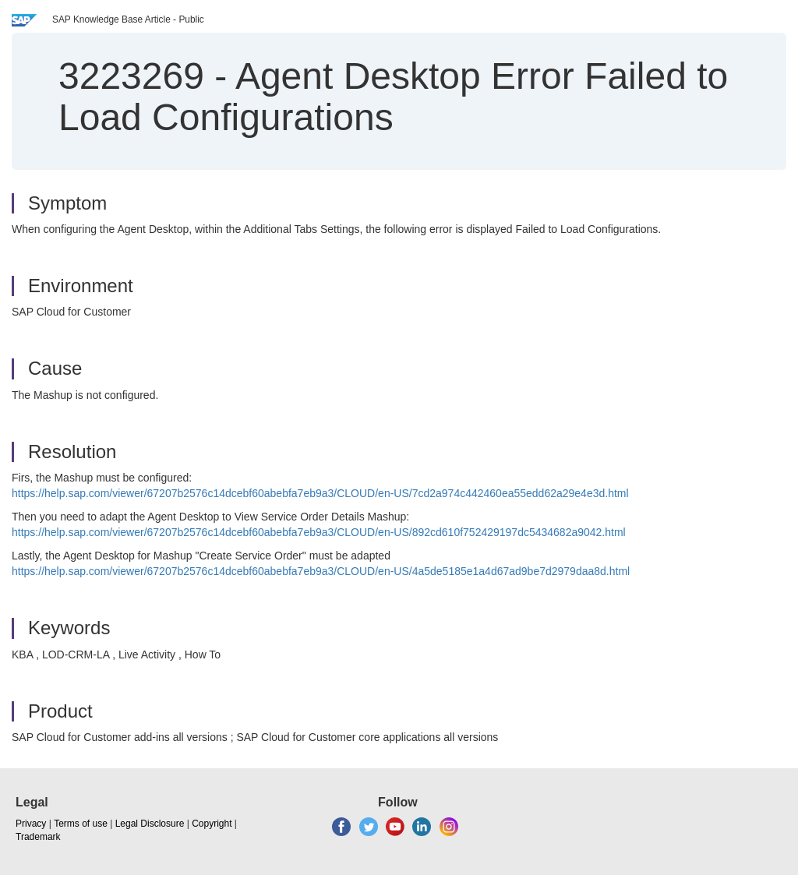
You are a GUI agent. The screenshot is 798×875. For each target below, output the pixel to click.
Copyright (211, 823)
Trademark (38, 836)
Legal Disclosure (150, 823)
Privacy (31, 823)
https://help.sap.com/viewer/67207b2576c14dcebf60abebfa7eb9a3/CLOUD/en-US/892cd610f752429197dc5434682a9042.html (319, 532)
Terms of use (81, 823)
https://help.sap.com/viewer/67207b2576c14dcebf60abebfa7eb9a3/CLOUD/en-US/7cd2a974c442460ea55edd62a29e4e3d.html (320, 493)
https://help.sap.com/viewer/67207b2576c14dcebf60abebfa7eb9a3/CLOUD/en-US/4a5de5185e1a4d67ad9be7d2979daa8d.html (321, 571)
